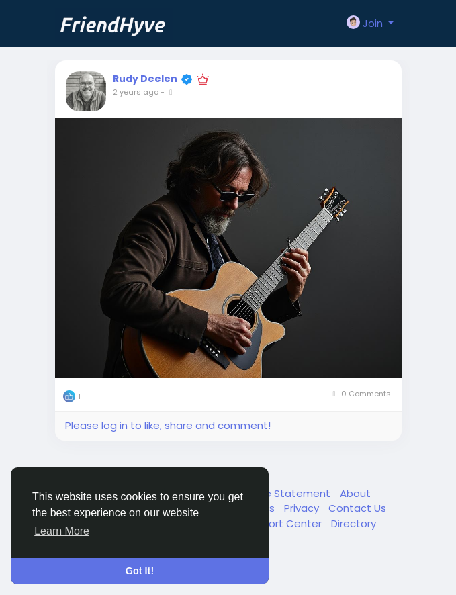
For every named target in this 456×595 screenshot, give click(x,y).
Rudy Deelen (145, 78)
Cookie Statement (284, 493)
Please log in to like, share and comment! (168, 425)
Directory (353, 523)
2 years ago (135, 92)
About (355, 493)
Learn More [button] (61, 531)
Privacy (303, 508)
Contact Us (357, 508)
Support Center (283, 523)
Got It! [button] (140, 570)
